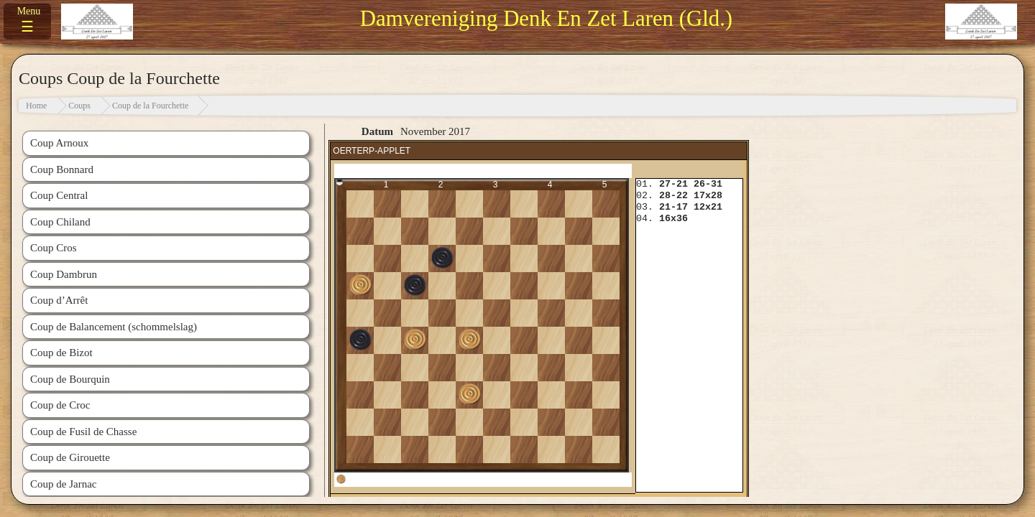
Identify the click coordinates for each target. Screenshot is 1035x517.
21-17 (673, 207)
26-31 (708, 184)
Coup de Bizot (61, 352)
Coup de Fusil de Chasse (83, 431)
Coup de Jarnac (63, 484)
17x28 (708, 195)
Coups (79, 106)
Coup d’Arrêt (59, 300)
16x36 (673, 218)
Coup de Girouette (70, 457)
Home (36, 106)
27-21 (673, 184)
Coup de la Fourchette (150, 106)
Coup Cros (53, 247)
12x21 (708, 207)
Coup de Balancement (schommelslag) (113, 326)
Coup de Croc (60, 405)
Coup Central (59, 195)
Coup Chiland (60, 222)
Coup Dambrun (63, 274)
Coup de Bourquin (70, 379)
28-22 (673, 195)
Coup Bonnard (61, 169)
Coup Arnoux (59, 143)
